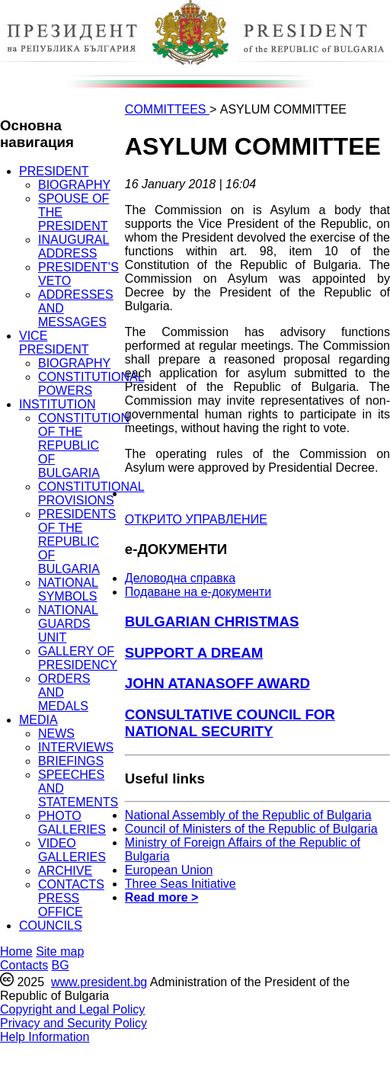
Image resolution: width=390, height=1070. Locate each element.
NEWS (56, 733)
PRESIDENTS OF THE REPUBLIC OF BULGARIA (77, 541)
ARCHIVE (65, 870)
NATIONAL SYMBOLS (68, 589)
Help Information (44, 1036)
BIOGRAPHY (74, 184)
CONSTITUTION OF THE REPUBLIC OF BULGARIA (83, 445)
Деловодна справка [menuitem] (180, 578)
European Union (169, 869)
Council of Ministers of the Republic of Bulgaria (251, 828)
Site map (60, 951)
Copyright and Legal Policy (72, 1009)
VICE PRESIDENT (54, 342)
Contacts (24, 965)
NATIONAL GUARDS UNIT (68, 624)
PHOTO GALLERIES (72, 822)
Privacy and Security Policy (73, 1023)
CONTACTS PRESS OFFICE (71, 898)
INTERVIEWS (75, 747)
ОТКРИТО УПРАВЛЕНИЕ (196, 519)
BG (60, 965)
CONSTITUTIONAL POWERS (91, 383)
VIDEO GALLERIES (72, 850)
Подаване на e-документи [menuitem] (198, 591)
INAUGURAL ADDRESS (73, 246)
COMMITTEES (167, 109)
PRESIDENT (54, 171)
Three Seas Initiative (180, 883)
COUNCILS (50, 925)
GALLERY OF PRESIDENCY (77, 658)
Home (16, 951)
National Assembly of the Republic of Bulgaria (248, 815)
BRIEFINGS (71, 760)
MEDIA (38, 719)
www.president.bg (99, 981)
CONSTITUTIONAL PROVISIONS (91, 493)
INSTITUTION (57, 404)
